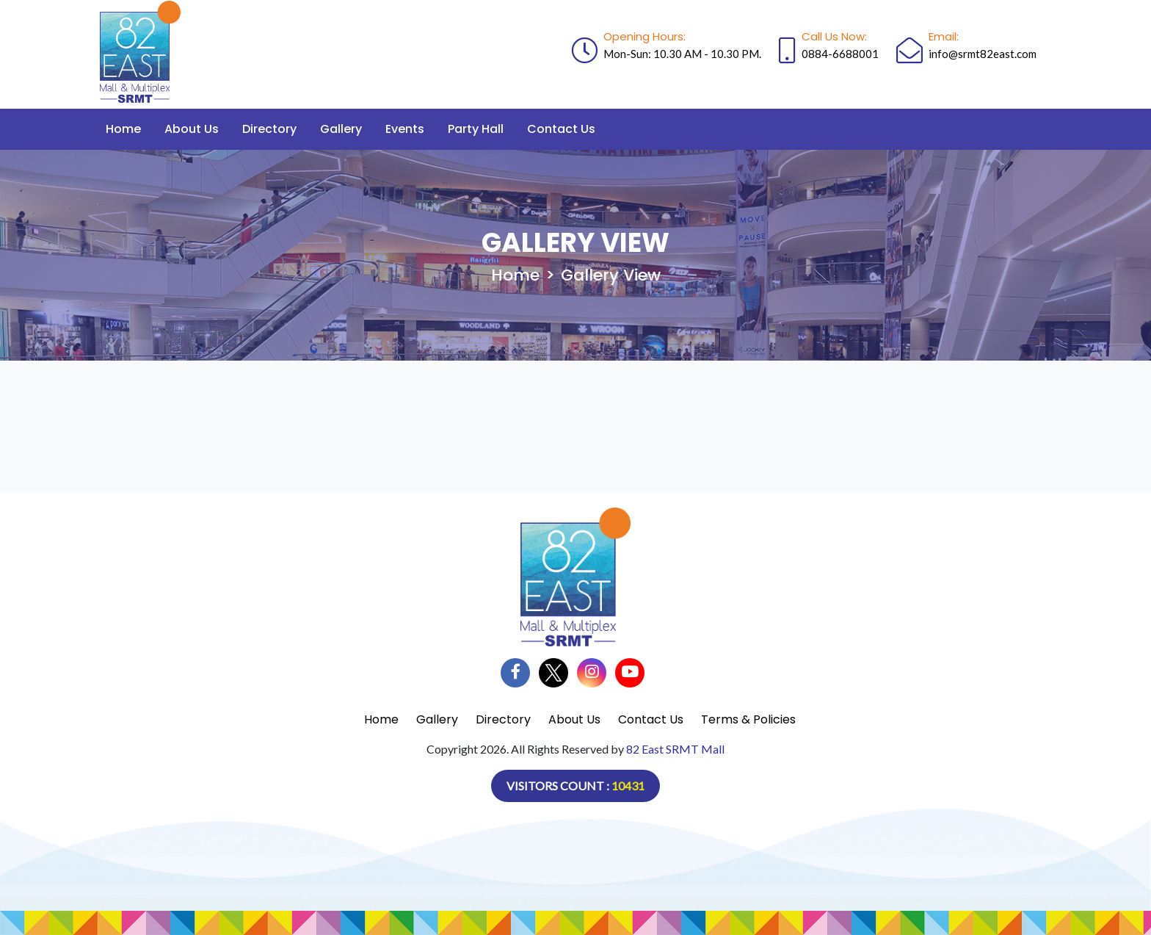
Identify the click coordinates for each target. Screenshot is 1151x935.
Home (123, 128)
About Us (191, 128)
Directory (269, 128)
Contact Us (561, 128)
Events (404, 128)
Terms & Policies (748, 719)
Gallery (341, 128)
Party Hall (476, 128)
